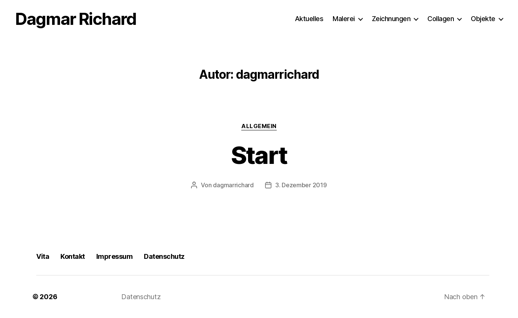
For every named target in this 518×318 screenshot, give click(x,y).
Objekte (483, 19)
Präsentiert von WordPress (210, 297)
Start (259, 155)
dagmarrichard (233, 185)
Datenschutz (164, 256)
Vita (42, 256)
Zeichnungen (391, 19)
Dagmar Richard (75, 19)
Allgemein (259, 126)
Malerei (344, 19)
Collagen (440, 19)
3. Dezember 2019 (301, 185)
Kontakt (72, 256)
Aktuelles (309, 19)
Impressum (114, 256)
